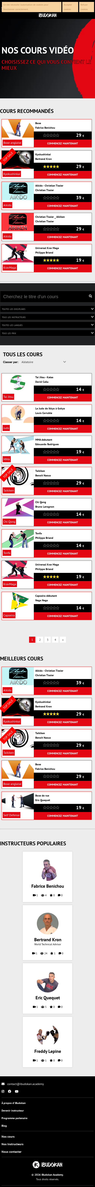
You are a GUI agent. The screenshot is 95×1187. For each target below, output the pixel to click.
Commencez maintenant (62, 143)
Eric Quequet (42, 800)
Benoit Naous (43, 475)
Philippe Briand (44, 252)
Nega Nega (41, 600)
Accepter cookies (68, 7)
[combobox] (47, 309)
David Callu (42, 381)
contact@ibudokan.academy (23, 1084)
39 (80, 198)
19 (80, 260)
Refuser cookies (84, 7)
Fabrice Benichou (45, 127)
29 (80, 135)
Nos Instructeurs (12, 1144)
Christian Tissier (44, 190)
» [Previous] (63, 640)
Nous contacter (12, 1152)
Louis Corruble (43, 413)
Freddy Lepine (47, 1051)
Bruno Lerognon (44, 506)
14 (80, 389)
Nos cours (8, 1136)
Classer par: (10, 362)
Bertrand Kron (43, 159)
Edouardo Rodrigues (47, 444)
